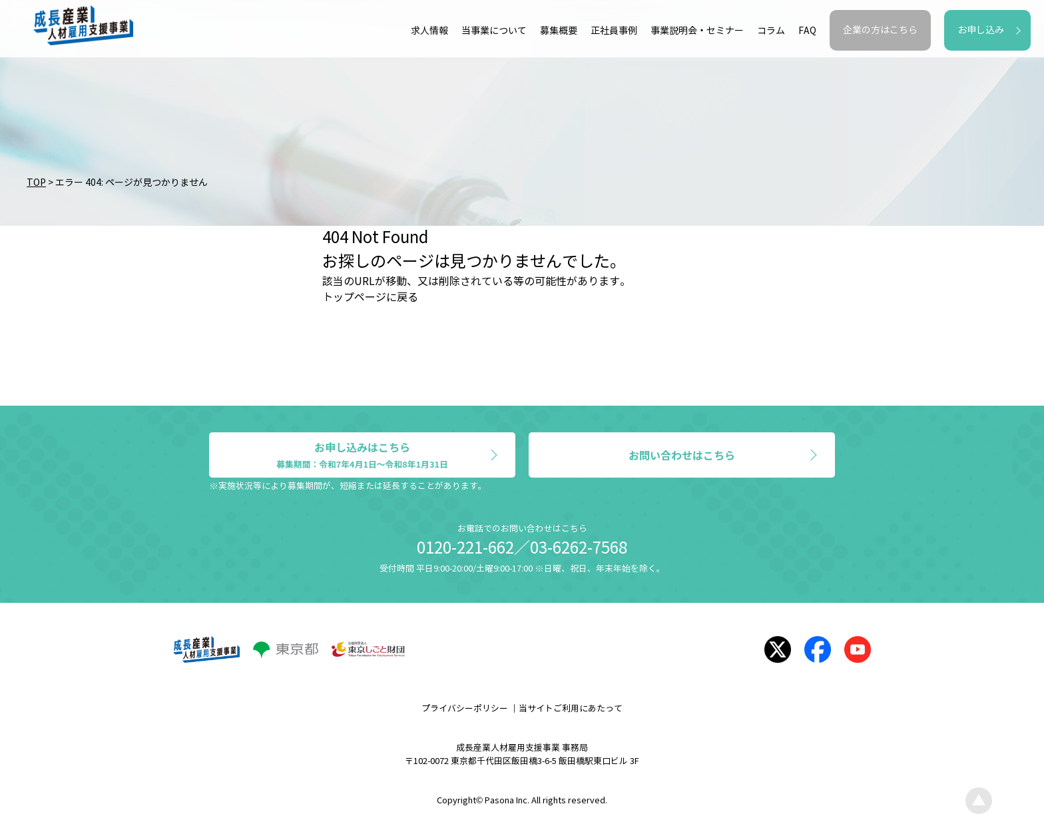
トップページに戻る (370, 297)
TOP (36, 183)
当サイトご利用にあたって (571, 708)
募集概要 (558, 31)
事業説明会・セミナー (697, 31)
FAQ (807, 31)
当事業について (494, 31)
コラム (771, 31)
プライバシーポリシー (464, 708)
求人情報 (429, 31)
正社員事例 (614, 31)
